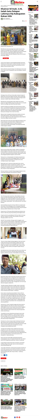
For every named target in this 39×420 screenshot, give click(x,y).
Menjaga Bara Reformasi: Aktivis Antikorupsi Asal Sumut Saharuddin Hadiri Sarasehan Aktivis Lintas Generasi (33, 86)
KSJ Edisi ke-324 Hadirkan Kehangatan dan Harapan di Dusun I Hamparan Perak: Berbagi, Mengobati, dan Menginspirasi (20, 409)
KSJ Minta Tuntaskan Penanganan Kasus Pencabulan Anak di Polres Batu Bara (33, 77)
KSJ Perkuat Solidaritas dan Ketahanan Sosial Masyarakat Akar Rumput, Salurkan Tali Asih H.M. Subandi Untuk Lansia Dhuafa (33, 19)
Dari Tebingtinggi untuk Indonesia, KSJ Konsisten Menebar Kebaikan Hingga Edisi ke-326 (20, 393)
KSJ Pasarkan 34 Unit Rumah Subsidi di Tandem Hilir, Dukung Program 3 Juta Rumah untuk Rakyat (7, 393)
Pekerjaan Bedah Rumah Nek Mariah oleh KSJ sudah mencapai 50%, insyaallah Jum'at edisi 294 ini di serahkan (32, 106)
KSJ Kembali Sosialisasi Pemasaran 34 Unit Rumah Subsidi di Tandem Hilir (20, 377)
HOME (2, 5)
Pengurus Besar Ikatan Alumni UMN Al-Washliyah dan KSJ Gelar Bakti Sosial (6, 407)
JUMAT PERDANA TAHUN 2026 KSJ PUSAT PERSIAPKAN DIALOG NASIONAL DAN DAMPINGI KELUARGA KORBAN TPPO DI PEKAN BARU (7, 378)
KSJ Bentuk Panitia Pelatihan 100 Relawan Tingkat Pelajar (32, 96)
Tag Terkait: (3, 358)
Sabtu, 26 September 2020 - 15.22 (7, 19)
